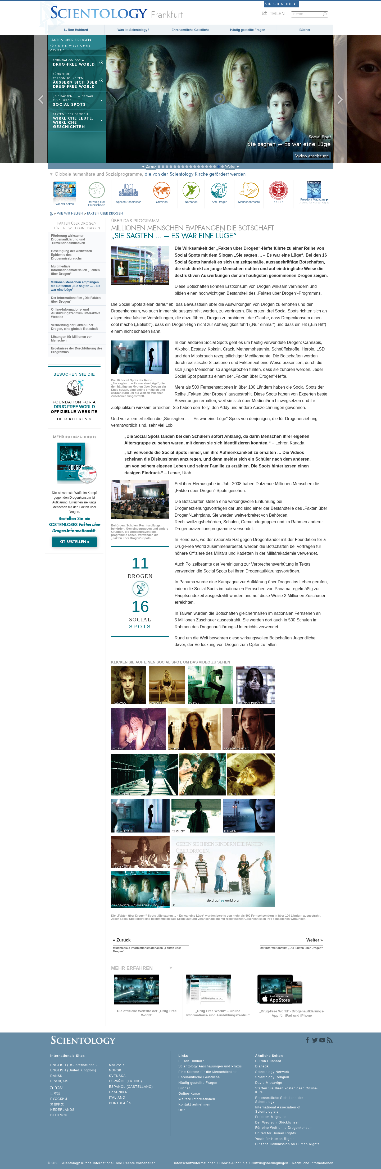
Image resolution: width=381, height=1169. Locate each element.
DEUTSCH (58, 1115)
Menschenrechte (249, 191)
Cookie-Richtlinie (233, 1163)
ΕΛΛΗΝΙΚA (118, 1092)
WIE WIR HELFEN (70, 213)
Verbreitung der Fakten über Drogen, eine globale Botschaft (74, 327)
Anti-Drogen (219, 191)
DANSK (56, 1076)
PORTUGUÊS (120, 1103)
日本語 (55, 1093)
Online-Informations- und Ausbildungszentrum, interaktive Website (75, 313)
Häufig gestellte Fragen (247, 30)
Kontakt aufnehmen (194, 1104)
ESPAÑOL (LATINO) (125, 1081)
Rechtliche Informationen (312, 1163)
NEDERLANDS (62, 1110)
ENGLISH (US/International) (73, 1065)
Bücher (305, 30)
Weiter (230, 166)
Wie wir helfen (65, 204)
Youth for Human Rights (274, 1139)
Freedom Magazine (314, 201)
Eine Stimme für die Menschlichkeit (207, 1072)
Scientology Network (272, 1072)
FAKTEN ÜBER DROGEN (105, 213)
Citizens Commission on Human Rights (287, 1144)
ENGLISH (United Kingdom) (73, 1070)
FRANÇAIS (59, 1081)
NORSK (115, 1070)
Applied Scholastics (128, 191)
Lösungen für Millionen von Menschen (72, 338)
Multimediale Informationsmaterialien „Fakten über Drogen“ (75, 270)
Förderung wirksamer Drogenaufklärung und (68, 239)
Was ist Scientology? (133, 30)
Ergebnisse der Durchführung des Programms (76, 350)
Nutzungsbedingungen (269, 1163)
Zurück (151, 166)
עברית (56, 1087)
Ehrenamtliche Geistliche (190, 30)
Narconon (191, 191)
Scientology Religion (272, 1077)
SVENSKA (117, 1076)
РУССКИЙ (58, 1099)
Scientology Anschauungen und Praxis (210, 1066)
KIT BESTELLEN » (74, 541)
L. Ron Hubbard (76, 30)
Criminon (161, 191)
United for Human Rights (275, 1133)
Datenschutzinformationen (194, 1163)
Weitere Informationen (196, 1099)
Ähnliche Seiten (280, 4)
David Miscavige (268, 1083)
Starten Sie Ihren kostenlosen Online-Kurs (286, 1090)
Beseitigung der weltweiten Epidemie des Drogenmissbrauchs (71, 254)
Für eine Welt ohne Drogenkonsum (283, 1128)
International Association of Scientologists (277, 1109)
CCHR (278, 191)
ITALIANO (117, 1097)
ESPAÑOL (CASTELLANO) (131, 1087)
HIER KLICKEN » (74, 419)
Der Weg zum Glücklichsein (96, 193)
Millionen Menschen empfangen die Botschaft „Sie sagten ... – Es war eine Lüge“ (75, 286)
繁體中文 (57, 1104)
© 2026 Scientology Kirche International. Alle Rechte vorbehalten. (102, 1163)
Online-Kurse (189, 1093)
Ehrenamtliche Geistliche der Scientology (279, 1100)
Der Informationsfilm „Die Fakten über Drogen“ (76, 299)
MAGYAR (116, 1065)
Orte (181, 1110)
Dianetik (262, 1066)
